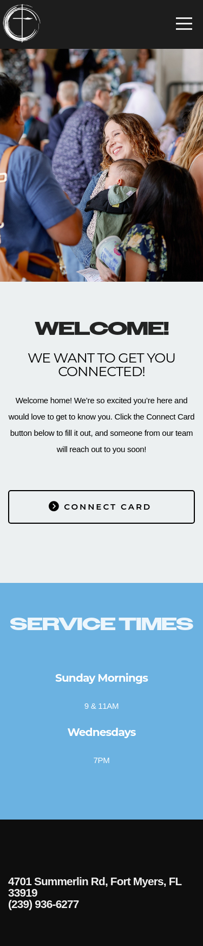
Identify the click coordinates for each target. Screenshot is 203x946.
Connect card (100, 506)
